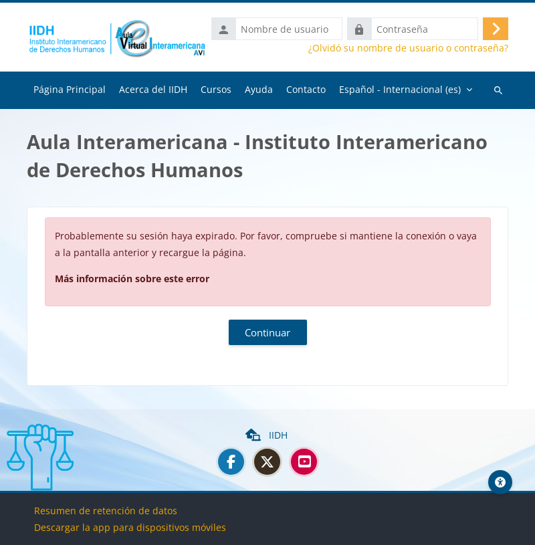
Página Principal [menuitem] (69, 89)
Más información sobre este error (132, 278)
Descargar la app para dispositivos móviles (130, 527)
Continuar (267, 332)
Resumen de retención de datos (105, 510)
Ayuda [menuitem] (259, 89)
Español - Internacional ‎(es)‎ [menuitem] (400, 89)
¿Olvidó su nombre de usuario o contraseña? (408, 48)
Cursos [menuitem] (216, 89)
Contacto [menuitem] (306, 89)
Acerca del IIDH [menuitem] (153, 89)
